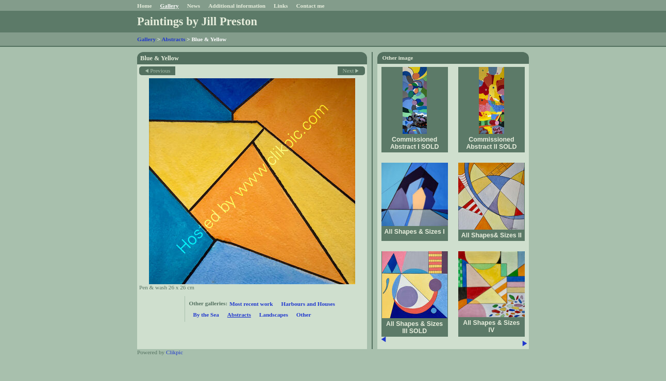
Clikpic (174, 352)
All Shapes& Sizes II (491, 235)
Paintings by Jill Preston (197, 21)
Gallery (169, 6)
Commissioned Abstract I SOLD (414, 143)
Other (303, 314)
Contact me (310, 6)
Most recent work (251, 304)
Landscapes (273, 314)
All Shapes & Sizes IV (491, 326)
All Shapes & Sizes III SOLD (414, 327)
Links (281, 6)
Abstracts (173, 39)
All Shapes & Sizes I (415, 231)
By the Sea (206, 314)
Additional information (236, 6)
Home (144, 6)
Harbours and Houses (308, 304)
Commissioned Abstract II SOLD (491, 143)
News (193, 6)
